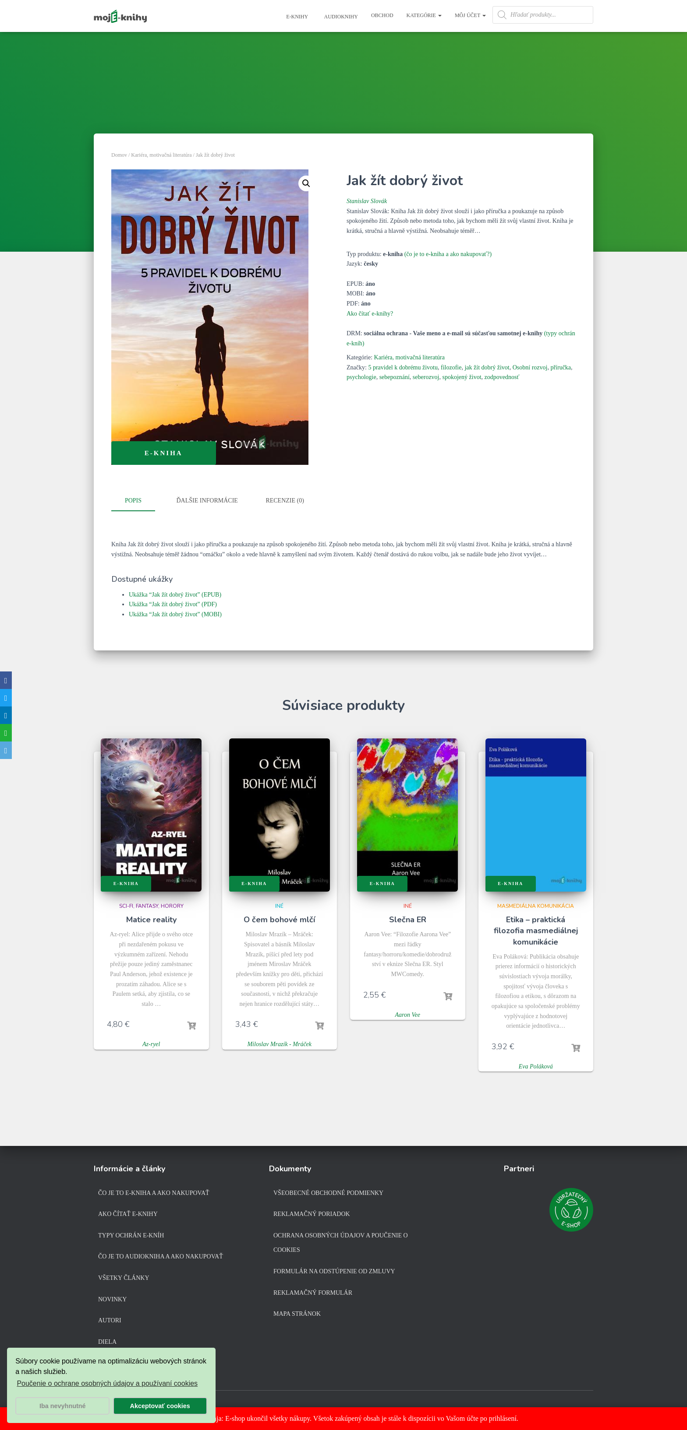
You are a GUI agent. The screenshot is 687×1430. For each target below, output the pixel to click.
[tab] (139, 501)
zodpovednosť (502, 377)
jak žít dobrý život (486, 367)
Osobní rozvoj (530, 367)
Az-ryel (151, 1042)
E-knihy (296, 17)
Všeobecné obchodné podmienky (328, 1192)
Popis (133, 500)
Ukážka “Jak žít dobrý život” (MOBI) (175, 612)
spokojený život (462, 377)
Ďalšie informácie (207, 500)
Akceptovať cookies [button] (160, 1405)
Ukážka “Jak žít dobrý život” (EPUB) (175, 592)
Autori (109, 1320)
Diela (107, 1341)
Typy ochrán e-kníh (131, 1235)
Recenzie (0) (285, 500)
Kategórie (424, 15)
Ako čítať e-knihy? (370, 313)
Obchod (382, 15)
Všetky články (123, 1277)
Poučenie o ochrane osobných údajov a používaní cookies (107, 1383)
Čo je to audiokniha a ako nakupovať (160, 1256)
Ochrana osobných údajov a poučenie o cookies (340, 1242)
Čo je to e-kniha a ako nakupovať (153, 1192)
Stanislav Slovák (367, 201)
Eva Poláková (536, 1064)
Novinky (112, 1299)
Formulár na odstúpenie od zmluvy (334, 1271)
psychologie (361, 377)
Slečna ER (407, 917)
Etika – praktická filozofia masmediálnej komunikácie (536, 928)
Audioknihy (340, 17)
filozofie (451, 367)
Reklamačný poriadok (311, 1214)
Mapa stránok (297, 1314)
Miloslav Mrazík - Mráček (279, 1042)
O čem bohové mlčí (279, 917)
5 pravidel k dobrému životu (403, 367)
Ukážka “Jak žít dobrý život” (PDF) (173, 602)
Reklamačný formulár (312, 1292)
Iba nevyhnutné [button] (62, 1405)
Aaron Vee (407, 1012)
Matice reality (151, 917)
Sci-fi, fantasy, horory (151, 903)
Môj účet (470, 15)
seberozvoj (426, 377)
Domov (119, 155)
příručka (560, 367)
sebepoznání (394, 377)
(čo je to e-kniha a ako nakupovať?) (448, 254)
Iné (279, 903)
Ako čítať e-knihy (128, 1214)
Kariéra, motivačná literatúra (161, 155)
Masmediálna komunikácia (535, 903)
